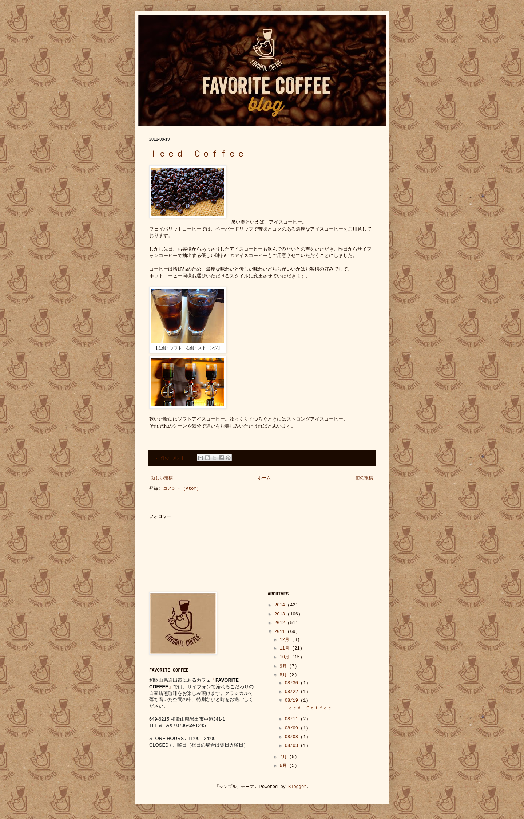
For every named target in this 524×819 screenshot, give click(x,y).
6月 (284, 765)
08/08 (293, 737)
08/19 (293, 700)
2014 (280, 605)
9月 (284, 666)
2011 (280, 631)
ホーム (264, 478)
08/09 (293, 728)
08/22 (293, 691)
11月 (285, 648)
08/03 (293, 745)
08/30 (293, 683)
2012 (280, 623)
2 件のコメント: (173, 458)
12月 (285, 639)
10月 (285, 657)
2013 (280, 614)
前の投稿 (364, 478)
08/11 (293, 719)
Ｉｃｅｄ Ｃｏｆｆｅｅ (197, 154)
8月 (284, 675)
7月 (284, 757)
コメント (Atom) (181, 488)
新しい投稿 (162, 478)
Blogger (297, 787)
